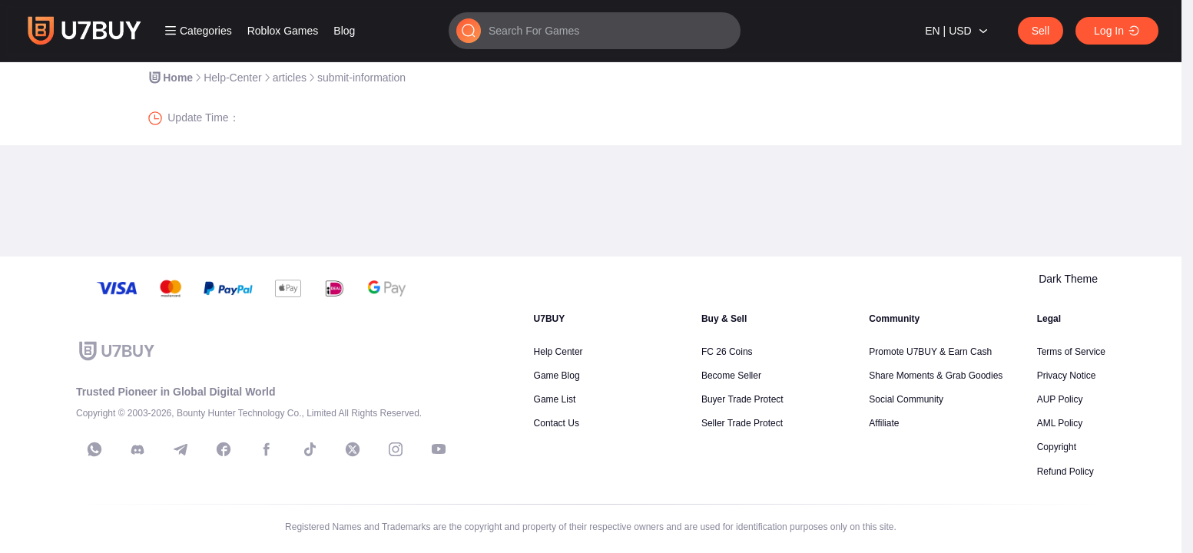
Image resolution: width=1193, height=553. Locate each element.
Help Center (558, 351)
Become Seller (731, 375)
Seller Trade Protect (742, 423)
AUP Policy (1060, 399)
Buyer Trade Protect (742, 399)
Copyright (1056, 447)
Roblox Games (283, 31)
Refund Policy (1065, 471)
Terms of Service (1071, 351)
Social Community (906, 399)
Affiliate (884, 423)
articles (290, 77)
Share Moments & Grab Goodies (935, 375)
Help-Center (232, 77)
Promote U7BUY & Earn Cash (930, 351)
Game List (555, 399)
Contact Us (556, 423)
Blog (344, 31)
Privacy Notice (1066, 375)
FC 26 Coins (727, 351)
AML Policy (1060, 423)
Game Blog (557, 375)
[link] (170, 77)
